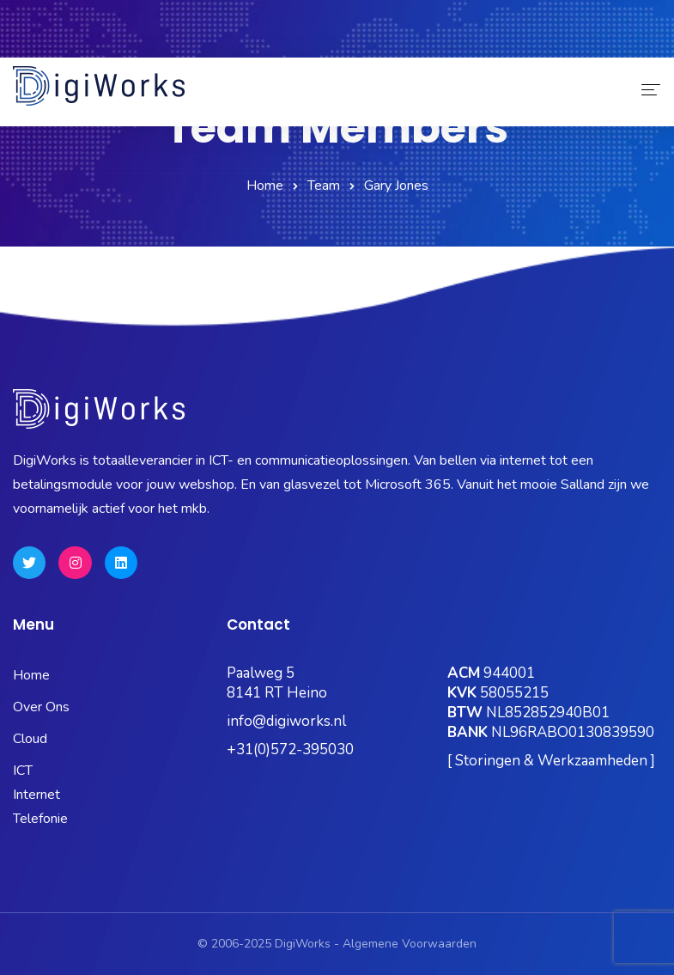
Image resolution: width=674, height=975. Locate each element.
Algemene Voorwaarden (410, 943)
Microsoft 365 (232, 45)
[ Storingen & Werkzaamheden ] (551, 761)
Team (323, 185)
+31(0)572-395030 (290, 749)
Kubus (318, 45)
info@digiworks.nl (286, 721)
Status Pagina (123, 45)
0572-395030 (66, 20)
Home (264, 185)
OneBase (393, 45)
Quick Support (606, 45)
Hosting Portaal (492, 45)
